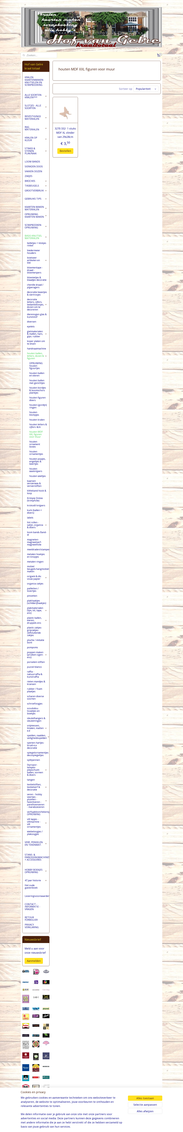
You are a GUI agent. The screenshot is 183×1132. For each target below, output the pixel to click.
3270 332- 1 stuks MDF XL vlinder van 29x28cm (65, 133)
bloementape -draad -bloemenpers (35, 270)
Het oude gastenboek (31, 886)
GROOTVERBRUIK (36, 190)
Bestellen (65, 151)
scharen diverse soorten (35, 697)
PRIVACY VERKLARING (32, 926)
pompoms (32, 647)
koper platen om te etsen (36, 342)
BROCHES (36, 181)
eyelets (31, 326)
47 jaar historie (36, 880)
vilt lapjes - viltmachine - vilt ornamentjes (37, 823)
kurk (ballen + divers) (34, 511)
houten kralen (37, 419)
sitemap (85, 1127)
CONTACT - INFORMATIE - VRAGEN (32, 907)
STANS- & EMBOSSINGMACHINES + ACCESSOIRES (37, 857)
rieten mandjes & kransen (36, 683)
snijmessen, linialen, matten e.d (37, 728)
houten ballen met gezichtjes (37, 382)
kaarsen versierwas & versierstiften (34, 483)
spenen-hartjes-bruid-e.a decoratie (35, 745)
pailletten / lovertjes (33, 590)
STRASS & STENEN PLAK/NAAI (36, 151)
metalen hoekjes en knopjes (36, 555)
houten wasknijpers (35, 470)
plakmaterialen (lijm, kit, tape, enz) (37, 610)
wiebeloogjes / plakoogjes (35, 833)
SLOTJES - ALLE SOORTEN (36, 107)
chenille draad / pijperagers (35, 286)
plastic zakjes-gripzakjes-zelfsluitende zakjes (34, 631)
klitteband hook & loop (36, 492)
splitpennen (33, 760)
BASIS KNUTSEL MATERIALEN (36, 237)
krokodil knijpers (36, 505)
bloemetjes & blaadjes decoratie (36, 279)
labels (30, 517)
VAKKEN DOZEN (33, 171)
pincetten (32, 595)
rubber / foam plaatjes (34, 690)
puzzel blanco (34, 666)
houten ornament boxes (34, 444)
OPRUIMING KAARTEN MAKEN (36, 215)
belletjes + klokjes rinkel (36, 244)
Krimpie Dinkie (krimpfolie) (35, 499)
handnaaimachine (36, 348)
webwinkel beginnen (102, 1127)
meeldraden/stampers (38, 549)
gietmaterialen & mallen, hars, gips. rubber (37, 334)
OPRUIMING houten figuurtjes (36, 366)
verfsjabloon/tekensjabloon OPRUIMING (38, 813)
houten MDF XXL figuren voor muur (36, 434)
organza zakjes (35, 583)
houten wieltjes (37, 476)
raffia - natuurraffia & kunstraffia (34, 674)
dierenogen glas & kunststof (37, 315)
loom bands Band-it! (37, 533)
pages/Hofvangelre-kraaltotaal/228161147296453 (35, 1115)
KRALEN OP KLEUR (36, 139)
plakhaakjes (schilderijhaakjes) (36, 602)
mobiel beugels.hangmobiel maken (38, 569)
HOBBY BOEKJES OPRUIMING (36, 871)
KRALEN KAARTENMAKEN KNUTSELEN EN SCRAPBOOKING (34, 81)
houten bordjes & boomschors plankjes (37, 390)
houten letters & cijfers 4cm (38, 426)
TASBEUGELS (36, 185)
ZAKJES (28, 176)
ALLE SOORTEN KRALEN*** (36, 96)
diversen (31, 321)
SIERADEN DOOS (34, 166)
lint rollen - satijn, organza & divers (37, 525)
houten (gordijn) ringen (38, 406)
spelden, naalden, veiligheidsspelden (38, 737)
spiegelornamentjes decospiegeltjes (37, 754)
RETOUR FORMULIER (31, 919)
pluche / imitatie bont (35, 641)
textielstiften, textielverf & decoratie (37, 787)
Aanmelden (34, 961)
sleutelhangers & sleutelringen (36, 719)
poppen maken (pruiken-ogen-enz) (37, 655)
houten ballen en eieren (36, 374)
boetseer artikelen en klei (37, 260)
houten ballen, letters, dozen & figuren (37, 356)
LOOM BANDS (32, 161)
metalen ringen (35, 561)
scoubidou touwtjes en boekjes (33, 711)
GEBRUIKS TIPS (36, 198)
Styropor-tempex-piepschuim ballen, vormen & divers (37, 769)
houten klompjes (34, 413)
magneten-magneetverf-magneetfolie (34, 542)
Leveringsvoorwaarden (37, 896)
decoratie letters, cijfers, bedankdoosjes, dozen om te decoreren (37, 304)
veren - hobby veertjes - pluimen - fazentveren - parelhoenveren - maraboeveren (37, 801)
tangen (31, 779)
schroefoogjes (34, 703)
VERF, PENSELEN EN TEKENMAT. (36, 843)
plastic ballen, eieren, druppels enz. (37, 620)
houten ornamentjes (36, 453)
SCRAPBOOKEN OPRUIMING (36, 226)
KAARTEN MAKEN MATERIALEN (36, 208)
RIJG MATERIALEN (36, 128)
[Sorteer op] (146, 89)
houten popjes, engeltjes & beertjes (37, 461)
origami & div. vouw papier (37, 577)
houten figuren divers (37, 399)
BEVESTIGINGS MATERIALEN (36, 117)
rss (91, 1127)
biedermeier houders (33, 252)
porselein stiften (36, 662)
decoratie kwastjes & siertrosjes (37, 293)
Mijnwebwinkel (127, 1127)
